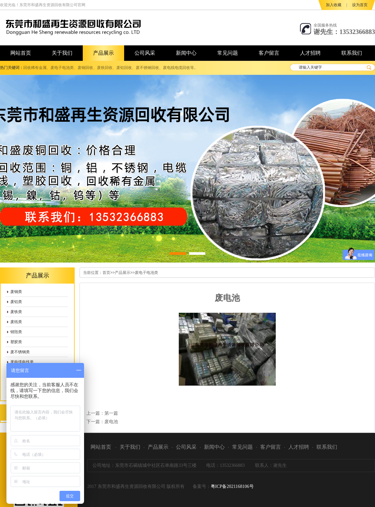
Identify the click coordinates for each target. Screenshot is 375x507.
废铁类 (16, 312)
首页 (106, 272)
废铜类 (16, 291)
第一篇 (111, 413)
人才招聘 (298, 447)
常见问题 (242, 447)
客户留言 (270, 447)
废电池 (111, 421)
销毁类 (16, 332)
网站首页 (101, 447)
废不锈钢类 (20, 352)
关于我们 (130, 447)
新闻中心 (214, 447)
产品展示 (122, 272)
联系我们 (326, 447)
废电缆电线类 (22, 362)
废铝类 (16, 301)
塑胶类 (16, 342)
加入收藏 (333, 5)
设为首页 (360, 5)
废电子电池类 (146, 272)
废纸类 (16, 322)
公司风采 (186, 447)
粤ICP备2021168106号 (232, 486)
